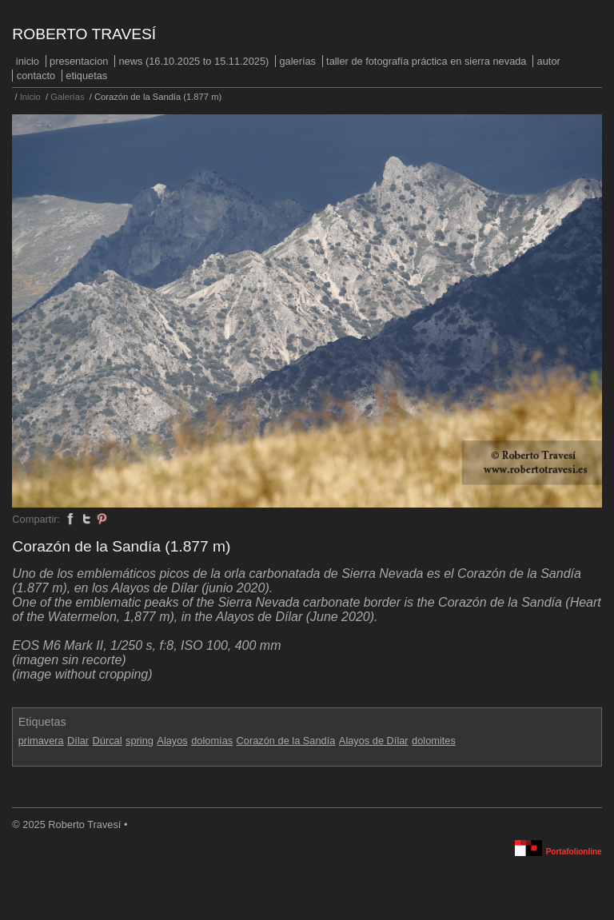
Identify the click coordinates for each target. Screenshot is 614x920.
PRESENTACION (79, 61)
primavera (41, 741)
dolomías (212, 741)
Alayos (172, 741)
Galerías (297, 61)
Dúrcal (107, 741)
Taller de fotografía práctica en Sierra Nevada (426, 61)
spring (140, 741)
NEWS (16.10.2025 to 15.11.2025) (194, 61)
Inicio (27, 61)
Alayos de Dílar (374, 741)
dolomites (434, 741)
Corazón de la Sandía (286, 741)
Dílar (78, 741)
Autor (548, 61)
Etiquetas (86, 76)
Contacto (36, 76)
